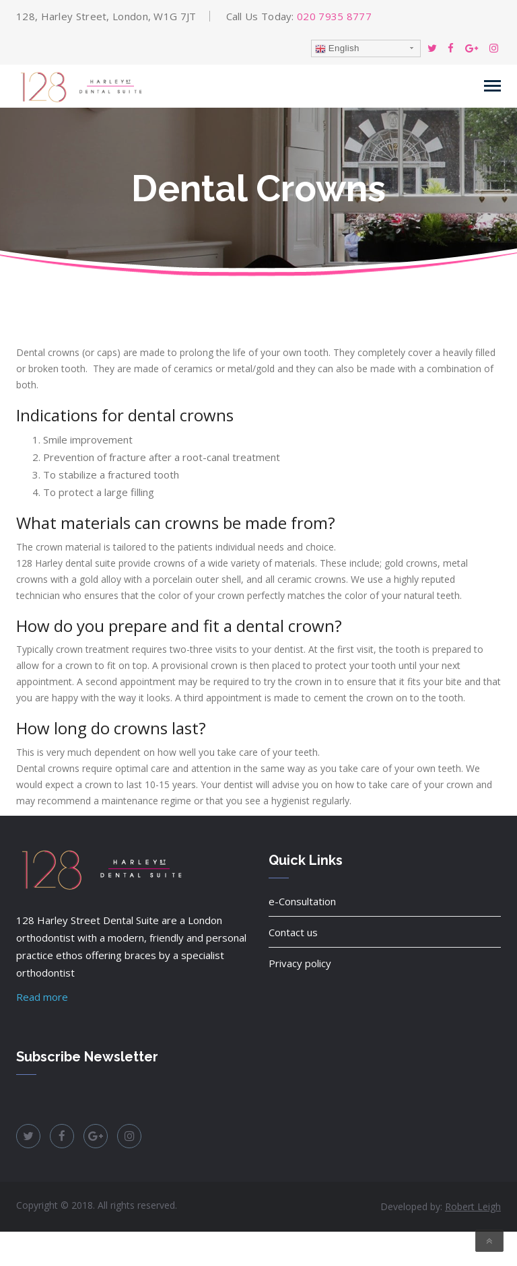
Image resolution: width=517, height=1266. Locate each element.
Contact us (293, 932)
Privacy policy (300, 963)
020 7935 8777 (334, 16)
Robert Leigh (473, 1206)
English (337, 48)
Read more (42, 997)
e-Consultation (302, 901)
